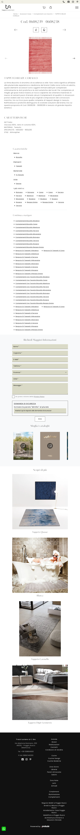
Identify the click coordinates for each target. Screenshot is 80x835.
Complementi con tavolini (43, 14)
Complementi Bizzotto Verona (27, 241)
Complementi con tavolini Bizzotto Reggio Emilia (35, 303)
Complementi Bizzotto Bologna (28, 237)
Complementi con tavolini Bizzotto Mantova (33, 283)
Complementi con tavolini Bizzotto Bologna (33, 293)
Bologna (19, 192)
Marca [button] (16, 153)
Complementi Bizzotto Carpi (26, 224)
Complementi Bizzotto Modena (28, 221)
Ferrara (61, 192)
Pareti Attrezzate (54, 772)
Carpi (41, 192)
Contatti (54, 747)
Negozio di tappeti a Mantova (27, 254)
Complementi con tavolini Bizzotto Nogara (32, 300)
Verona (61, 202)
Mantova (30, 196)
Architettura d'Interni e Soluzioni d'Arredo (54, 819)
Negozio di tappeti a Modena (27, 251)
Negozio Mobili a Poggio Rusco (54, 803)
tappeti (19, 166)
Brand (54, 742)
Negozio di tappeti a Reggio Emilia (29, 274)
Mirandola (54, 196)
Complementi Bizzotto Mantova (28, 227)
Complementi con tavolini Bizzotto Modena (32, 277)
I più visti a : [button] (19, 188)
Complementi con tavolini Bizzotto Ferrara (32, 287)
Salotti (54, 775)
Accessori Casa (25, 14)
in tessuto (20, 175)
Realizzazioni (54, 745)
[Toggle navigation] (76, 8)
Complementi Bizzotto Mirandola (28, 234)
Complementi (54, 797)
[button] (74, 58)
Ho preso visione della (30, 397)
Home (15, 14)
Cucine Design (54, 758)
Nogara (55, 199)
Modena (32, 199)
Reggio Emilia (32, 202)
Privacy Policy (39, 397)
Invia (40, 419)
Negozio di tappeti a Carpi (54, 251)
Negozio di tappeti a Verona (27, 267)
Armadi (54, 786)
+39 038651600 (27, 751)
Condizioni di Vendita (54, 750)
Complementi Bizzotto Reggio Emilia (30, 247)
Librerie (54, 769)
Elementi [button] (17, 162)
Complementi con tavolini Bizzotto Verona (32, 297)
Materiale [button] (18, 171)
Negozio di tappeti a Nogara (27, 270)
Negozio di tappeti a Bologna (27, 264)
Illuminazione (54, 794)
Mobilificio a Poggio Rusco (54, 815)
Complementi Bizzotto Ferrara (27, 231)
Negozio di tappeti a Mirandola (28, 260)
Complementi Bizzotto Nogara (27, 244)
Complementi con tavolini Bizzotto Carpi (31, 280)
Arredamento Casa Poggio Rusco (54, 811)
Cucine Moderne (54, 761)
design (18, 184)
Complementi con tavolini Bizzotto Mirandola (33, 290)
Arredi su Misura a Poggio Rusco (54, 807)
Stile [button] (16, 180)
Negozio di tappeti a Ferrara (27, 257)
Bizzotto (19, 157)
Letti (54, 783)
